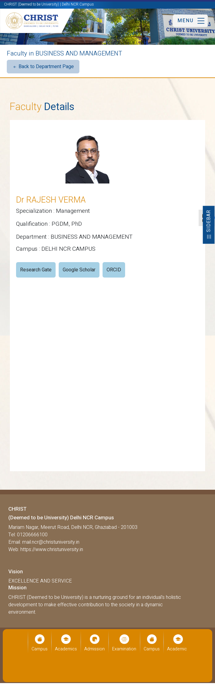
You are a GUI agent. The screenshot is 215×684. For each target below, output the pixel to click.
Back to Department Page (43, 66)
